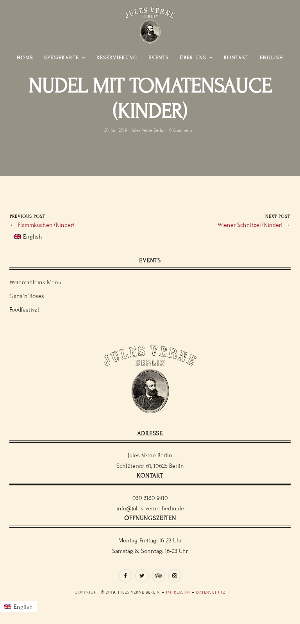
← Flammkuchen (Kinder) (42, 224)
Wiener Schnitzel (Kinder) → (254, 224)
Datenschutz (210, 592)
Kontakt (236, 58)
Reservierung (117, 58)
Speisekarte (61, 58)
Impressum (178, 592)
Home (25, 58)
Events (158, 58)
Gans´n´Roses (26, 296)
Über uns (193, 58)
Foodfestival (24, 309)
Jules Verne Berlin (148, 129)
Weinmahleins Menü (35, 282)
